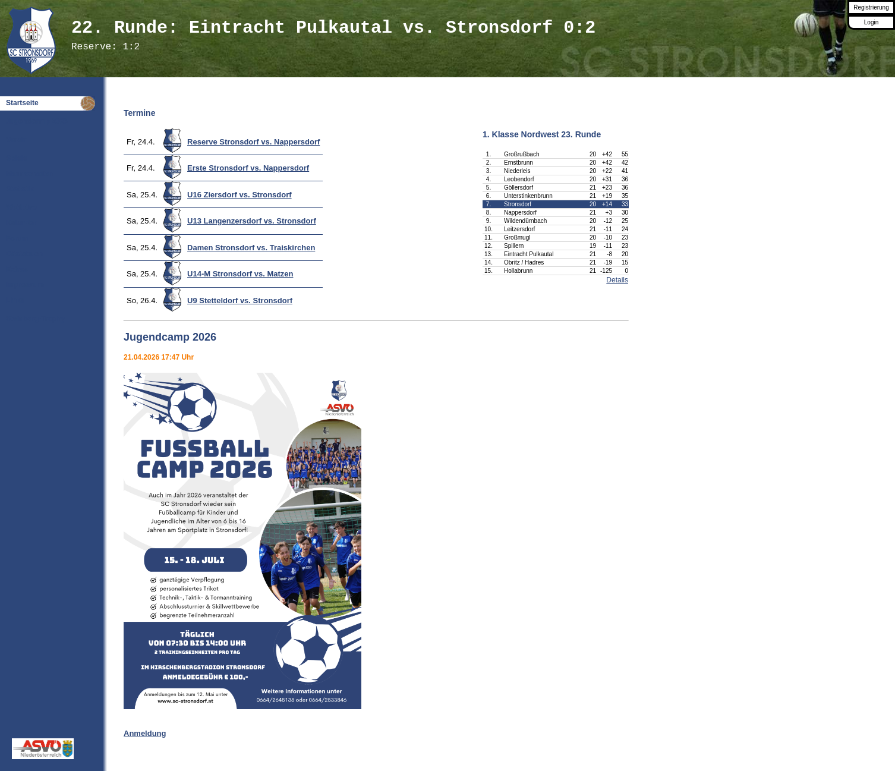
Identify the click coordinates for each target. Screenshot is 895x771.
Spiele (16, 158)
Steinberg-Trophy (35, 318)
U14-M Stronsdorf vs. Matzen (240, 273)
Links (15, 300)
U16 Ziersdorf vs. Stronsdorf (239, 194)
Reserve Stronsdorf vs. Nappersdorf (253, 141)
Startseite (22, 103)
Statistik (20, 189)
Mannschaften (30, 173)
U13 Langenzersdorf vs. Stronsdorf (251, 220)
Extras (17, 269)
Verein (16, 140)
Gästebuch (24, 254)
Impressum (25, 285)
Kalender (21, 223)
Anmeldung (145, 733)
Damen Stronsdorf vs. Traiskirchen (251, 247)
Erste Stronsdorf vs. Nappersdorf (248, 167)
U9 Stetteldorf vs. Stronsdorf (239, 300)
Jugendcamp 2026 (37, 121)
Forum (17, 238)
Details (617, 280)
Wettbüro (21, 207)
